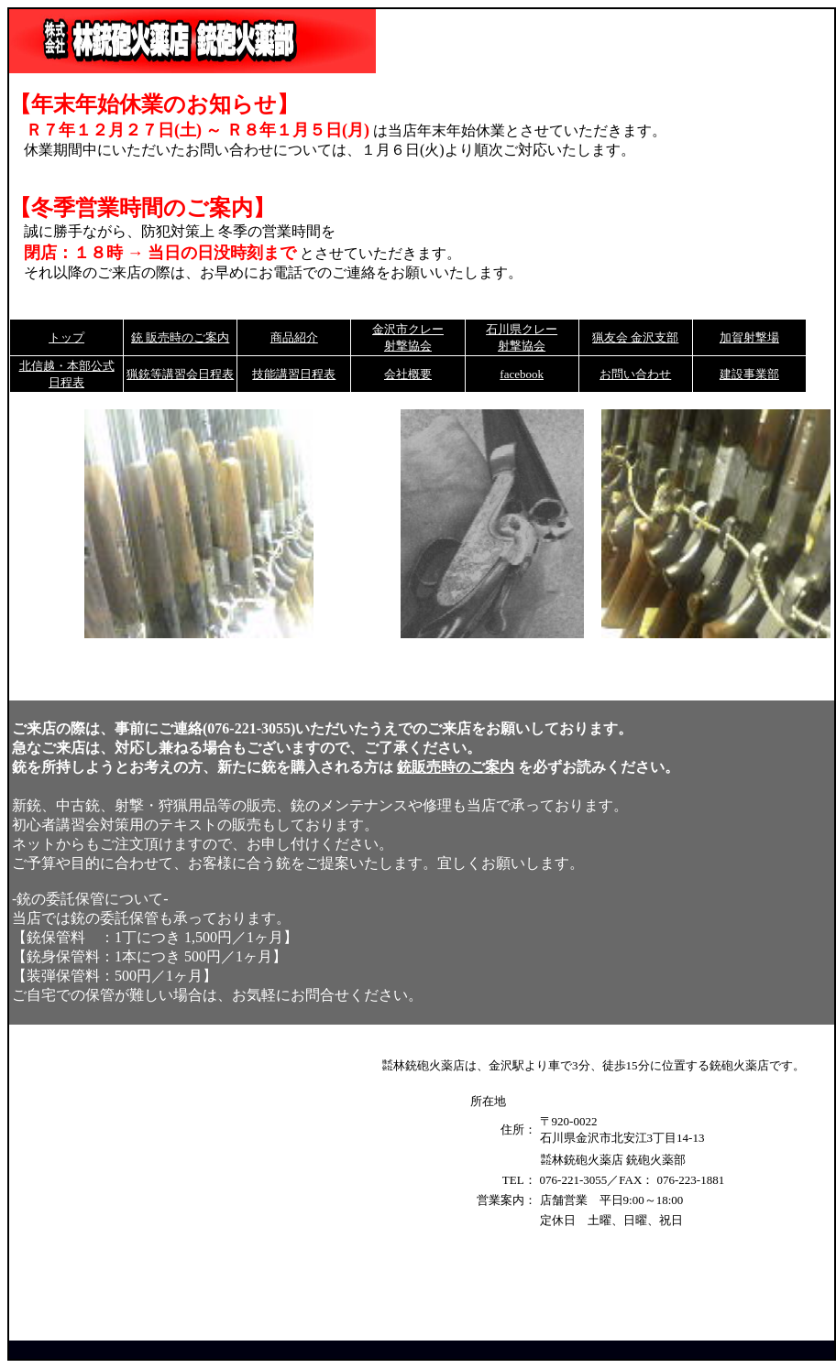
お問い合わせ (635, 374)
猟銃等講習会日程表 (180, 374)
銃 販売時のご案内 (180, 337)
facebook (522, 374)
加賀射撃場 (749, 337)
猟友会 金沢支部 (635, 337)
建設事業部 (749, 374)
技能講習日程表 (294, 374)
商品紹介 (294, 337)
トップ (66, 337)
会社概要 (408, 374)
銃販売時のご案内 (455, 767)
